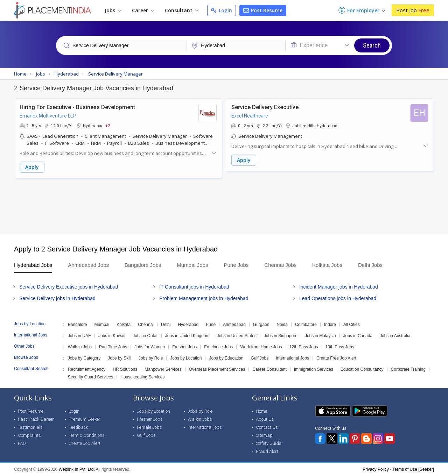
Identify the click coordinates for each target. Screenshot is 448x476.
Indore (330, 324)
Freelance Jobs (218, 347)
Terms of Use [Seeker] (413, 469)
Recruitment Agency (86, 369)
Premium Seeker (84, 419)
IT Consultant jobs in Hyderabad (194, 287)
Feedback (78, 427)
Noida (282, 324)
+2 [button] (107, 125)
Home (261, 411)
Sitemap (264, 435)
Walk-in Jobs (80, 347)
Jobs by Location (186, 358)
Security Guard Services (90, 377)
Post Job (412, 10)
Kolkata (124, 324)
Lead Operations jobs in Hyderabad (337, 298)
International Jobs (292, 358)
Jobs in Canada (357, 336)
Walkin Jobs (200, 419)
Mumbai (102, 324)
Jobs (113, 10)
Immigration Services (313, 369)
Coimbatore (306, 324)
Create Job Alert (84, 443)
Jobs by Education (226, 358)
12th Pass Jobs (303, 347)
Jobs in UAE (79, 336)
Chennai (146, 324)
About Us (265, 419)
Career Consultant (269, 369)
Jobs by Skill (119, 358)
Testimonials (30, 427)
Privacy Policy (376, 469)
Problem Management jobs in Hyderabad (203, 298)
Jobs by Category (84, 358)
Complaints (29, 435)
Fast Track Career (36, 419)
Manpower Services (163, 369)
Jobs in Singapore (281, 336)
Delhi (165, 324)
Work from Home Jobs (261, 347)
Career (143, 10)
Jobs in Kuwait (111, 336)
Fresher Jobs (184, 347)
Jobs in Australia (395, 336)
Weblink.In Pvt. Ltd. (77, 469)
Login (221, 10)
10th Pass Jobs (340, 347)
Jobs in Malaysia (320, 336)
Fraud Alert (267, 451)
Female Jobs (149, 427)
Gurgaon (261, 324)
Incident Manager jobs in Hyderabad (338, 287)
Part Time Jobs (113, 347)
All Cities (351, 324)
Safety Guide (268, 443)
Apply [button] (32, 167)
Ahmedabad (234, 324)
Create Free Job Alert (336, 358)
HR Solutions (125, 369)
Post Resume (262, 10)
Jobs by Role (151, 358)
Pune (211, 324)
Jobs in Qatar (145, 336)
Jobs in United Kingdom (187, 336)
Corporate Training (408, 369)
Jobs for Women (149, 347)
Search (372, 45)
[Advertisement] (224, 206)
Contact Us (267, 427)
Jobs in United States (236, 336)
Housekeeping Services (142, 377)
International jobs (205, 427)
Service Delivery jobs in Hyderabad (57, 298)
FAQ (22, 443)
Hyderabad (188, 324)
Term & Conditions (87, 435)
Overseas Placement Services (217, 369)
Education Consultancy (362, 369)
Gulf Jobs (259, 358)
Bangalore (77, 324)
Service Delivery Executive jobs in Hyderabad (68, 287)
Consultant (181, 10)
